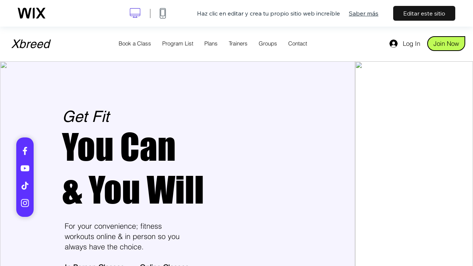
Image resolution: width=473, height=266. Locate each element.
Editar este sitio (424, 13)
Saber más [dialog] (363, 13)
